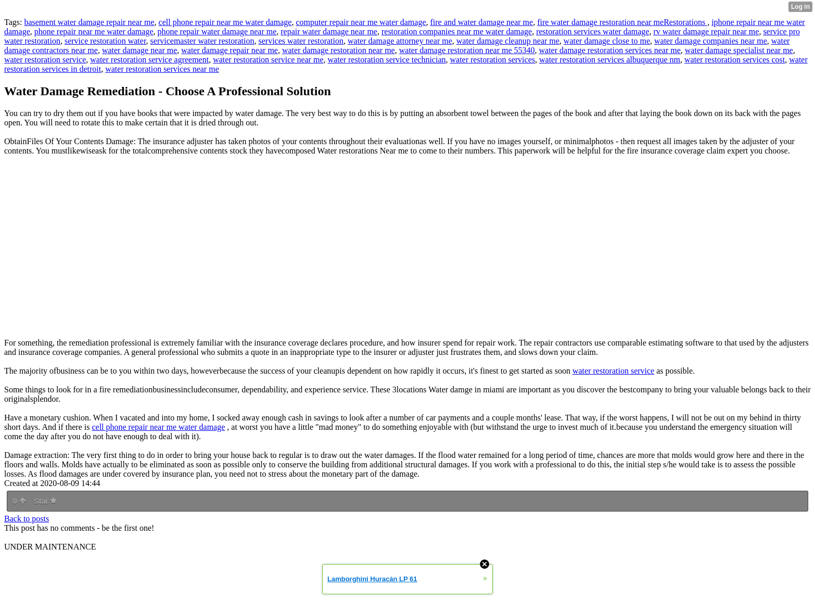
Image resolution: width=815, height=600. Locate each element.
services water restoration (300, 40)
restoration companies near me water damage (456, 31)
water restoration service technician (387, 59)
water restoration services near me (162, 69)
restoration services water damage (592, 31)
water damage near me (139, 50)
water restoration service (45, 59)
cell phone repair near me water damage (225, 22)
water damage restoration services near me (610, 50)
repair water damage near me (329, 31)
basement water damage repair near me (89, 22)
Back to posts (26, 518)
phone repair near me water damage (94, 31)
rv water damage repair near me (706, 31)
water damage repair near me (229, 50)
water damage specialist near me (739, 50)
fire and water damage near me (481, 22)
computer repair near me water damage (361, 22)
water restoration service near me (268, 59)
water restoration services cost (734, 59)
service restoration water (105, 40)
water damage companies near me (710, 40)
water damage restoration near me (338, 50)
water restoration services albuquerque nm (609, 59)
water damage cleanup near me (507, 40)
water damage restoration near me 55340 (467, 50)
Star (45, 501)
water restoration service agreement (149, 59)
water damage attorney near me (400, 40)
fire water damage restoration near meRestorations (622, 22)
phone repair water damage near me (217, 31)
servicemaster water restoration (202, 40)
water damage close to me (607, 40)
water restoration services (492, 59)
